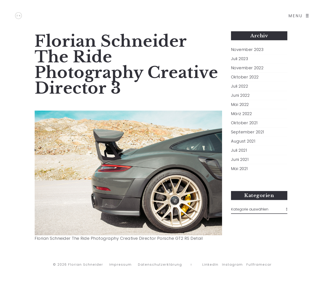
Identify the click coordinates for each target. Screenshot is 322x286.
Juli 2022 (239, 86)
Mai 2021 (239, 168)
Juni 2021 (240, 159)
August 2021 (243, 141)
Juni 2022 (240, 95)
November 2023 (247, 49)
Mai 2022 (240, 104)
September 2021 (247, 132)
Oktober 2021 (244, 123)
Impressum (120, 265)
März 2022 (241, 113)
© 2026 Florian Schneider (78, 265)
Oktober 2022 (245, 77)
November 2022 (247, 68)
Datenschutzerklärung (160, 265)
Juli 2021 (239, 150)
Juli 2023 (239, 59)
